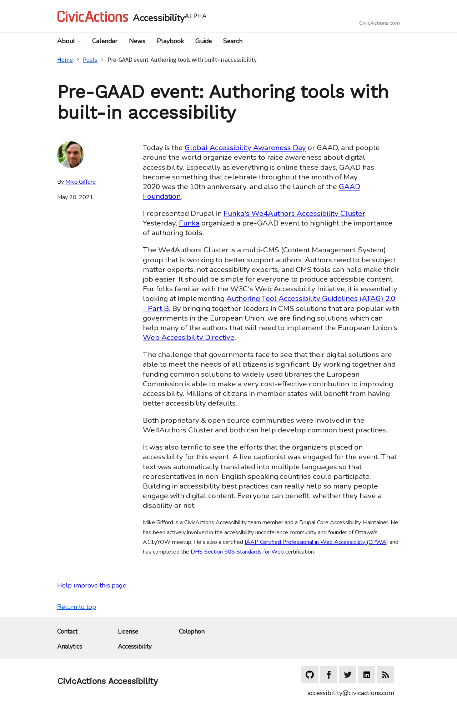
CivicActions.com (379, 23)
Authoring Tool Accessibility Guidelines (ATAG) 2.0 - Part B (269, 303)
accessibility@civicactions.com (350, 693)
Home (65, 60)
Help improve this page (91, 585)
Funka (189, 223)
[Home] (142, 16)
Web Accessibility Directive (189, 337)
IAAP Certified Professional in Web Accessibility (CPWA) (316, 542)
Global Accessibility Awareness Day (245, 148)
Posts (90, 60)
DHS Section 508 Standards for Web (237, 552)
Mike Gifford (80, 182)
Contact (67, 632)
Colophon (192, 632)
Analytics (69, 647)
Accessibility (135, 647)
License (128, 632)
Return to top (76, 607)
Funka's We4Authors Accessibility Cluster (294, 213)
